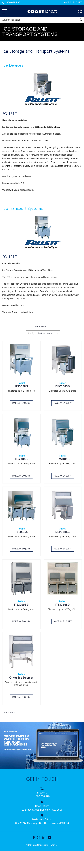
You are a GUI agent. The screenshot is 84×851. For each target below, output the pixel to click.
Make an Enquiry (73, 2)
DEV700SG (63, 459)
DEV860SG (62, 532)
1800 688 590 (11, 2)
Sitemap (54, 845)
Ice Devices (12, 66)
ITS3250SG (62, 605)
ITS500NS (21, 386)
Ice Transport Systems (22, 209)
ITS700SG (21, 459)
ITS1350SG (21, 532)
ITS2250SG (21, 605)
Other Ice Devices (21, 677)
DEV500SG (62, 386)
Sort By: (31, 333)
